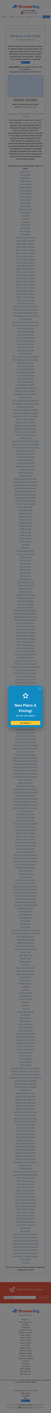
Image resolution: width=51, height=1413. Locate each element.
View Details (25, 723)
